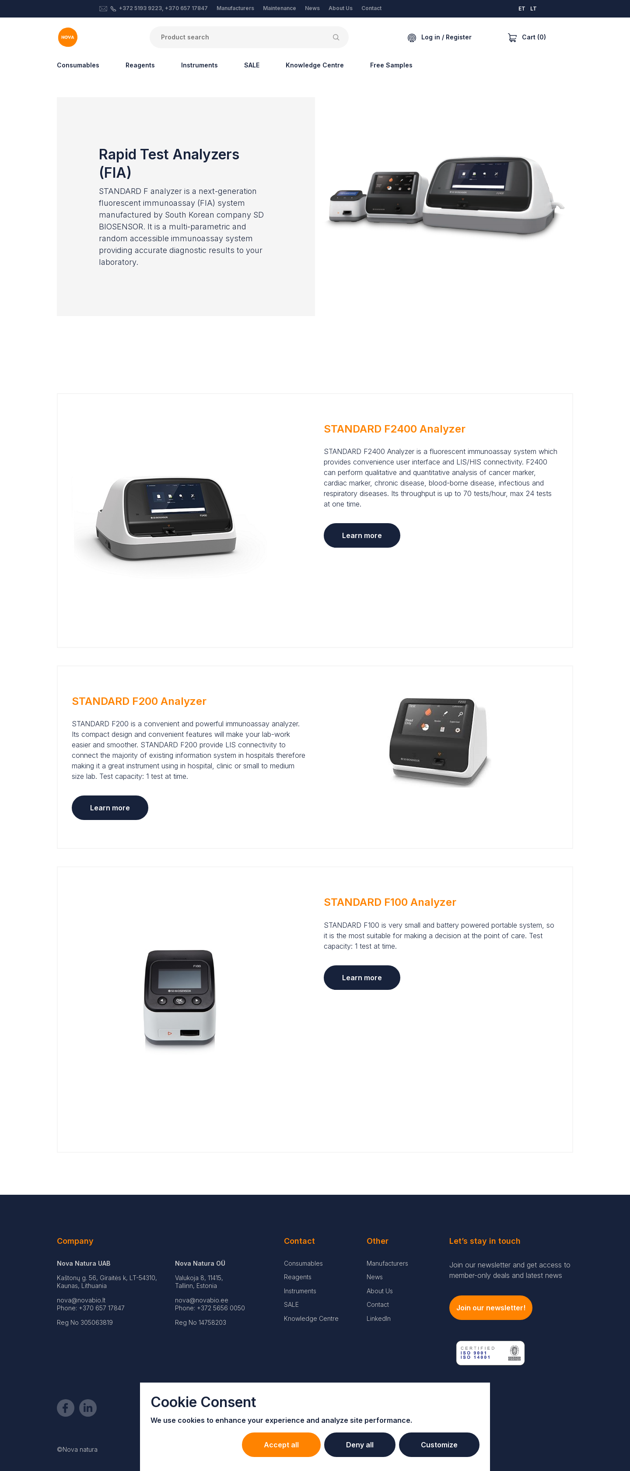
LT (533, 8)
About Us (341, 8)
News (312, 8)
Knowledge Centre (315, 65)
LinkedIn (379, 1318)
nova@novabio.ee (201, 1300)
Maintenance (279, 8)
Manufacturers (235, 8)
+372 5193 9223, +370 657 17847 (163, 8)
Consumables (78, 65)
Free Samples (391, 65)
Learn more (362, 535)
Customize (439, 1444)
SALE (251, 65)
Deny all (360, 1444)
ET (521, 8)
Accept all (281, 1444)
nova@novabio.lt (81, 1300)
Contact (371, 8)
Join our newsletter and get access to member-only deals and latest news (509, 1270)
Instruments (199, 65)
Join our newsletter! (490, 1307)
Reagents (140, 65)
